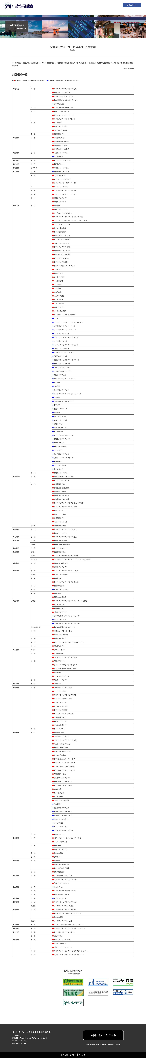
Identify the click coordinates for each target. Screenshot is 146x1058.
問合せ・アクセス (121, 14)
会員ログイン (132, 5)
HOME (21, 14)
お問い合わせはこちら (103, 1035)
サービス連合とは (44, 14)
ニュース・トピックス (72, 14)
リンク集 (82, 1055)
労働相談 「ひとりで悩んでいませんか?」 (127, 18)
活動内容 (97, 14)
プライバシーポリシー (68, 1055)
